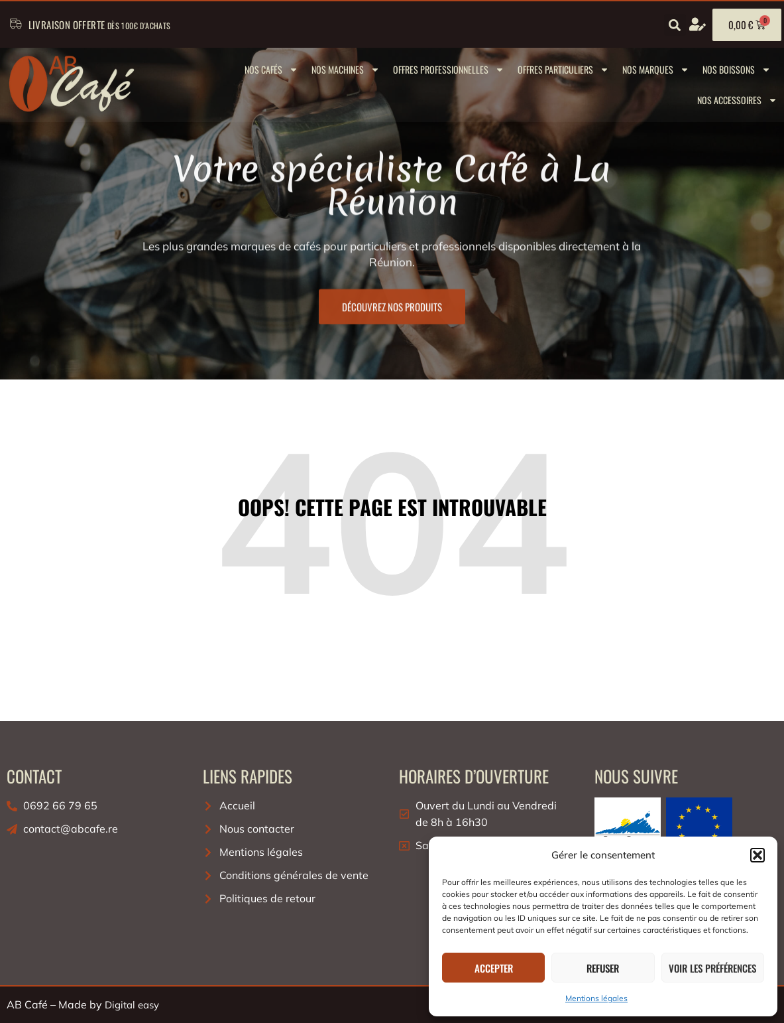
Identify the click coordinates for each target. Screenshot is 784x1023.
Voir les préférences (712, 968)
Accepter (494, 968)
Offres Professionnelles (448, 69)
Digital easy (132, 1004)
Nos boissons (736, 69)
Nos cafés (271, 69)
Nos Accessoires (737, 100)
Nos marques (655, 69)
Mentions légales (596, 998)
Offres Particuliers (563, 69)
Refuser (603, 968)
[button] (757, 855)
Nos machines (345, 69)
